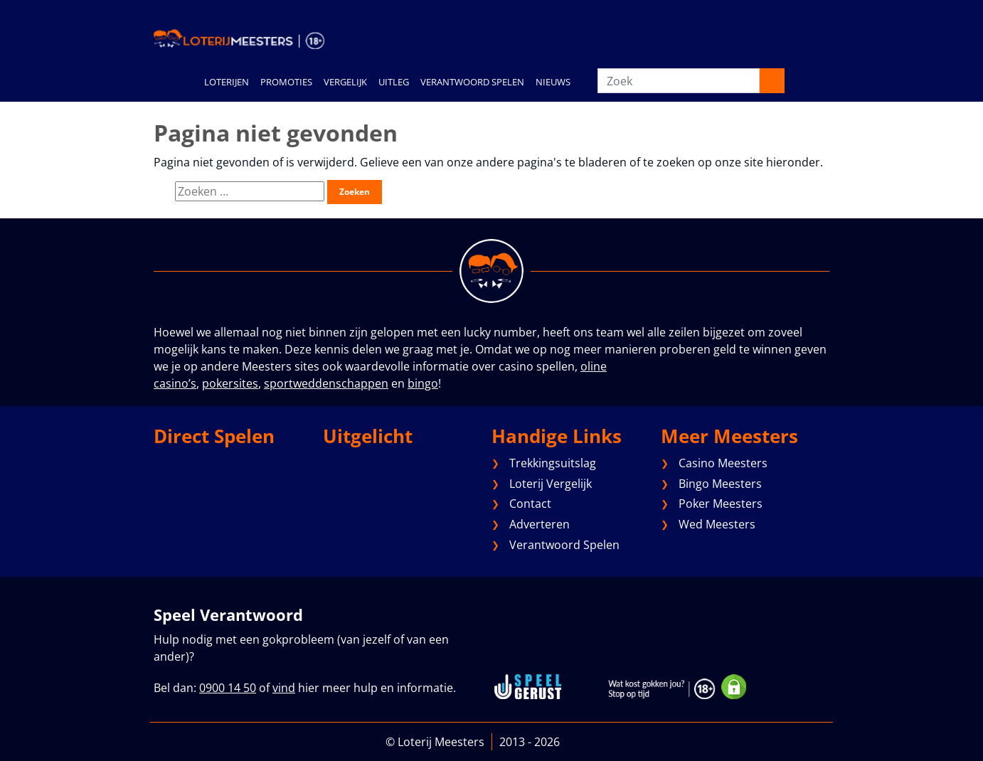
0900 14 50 (227, 688)
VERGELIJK (345, 81)
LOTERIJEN (226, 81)
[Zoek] (678, 80)
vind (283, 688)
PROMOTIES (286, 81)
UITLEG (393, 81)
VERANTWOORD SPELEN (472, 81)
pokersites (230, 383)
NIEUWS (553, 81)
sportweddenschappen (326, 383)
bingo (423, 383)
